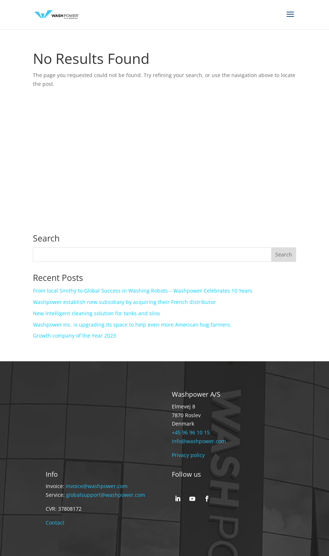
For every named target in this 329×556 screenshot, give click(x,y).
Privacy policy (188, 455)
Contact (55, 522)
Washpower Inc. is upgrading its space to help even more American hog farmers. (132, 324)
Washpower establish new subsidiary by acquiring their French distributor (124, 301)
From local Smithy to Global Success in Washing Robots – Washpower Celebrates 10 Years (142, 290)
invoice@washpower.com (97, 486)
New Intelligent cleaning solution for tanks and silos (96, 313)
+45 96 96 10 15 (191, 432)
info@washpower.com (199, 441)
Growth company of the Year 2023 (74, 335)
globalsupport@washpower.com (105, 494)
